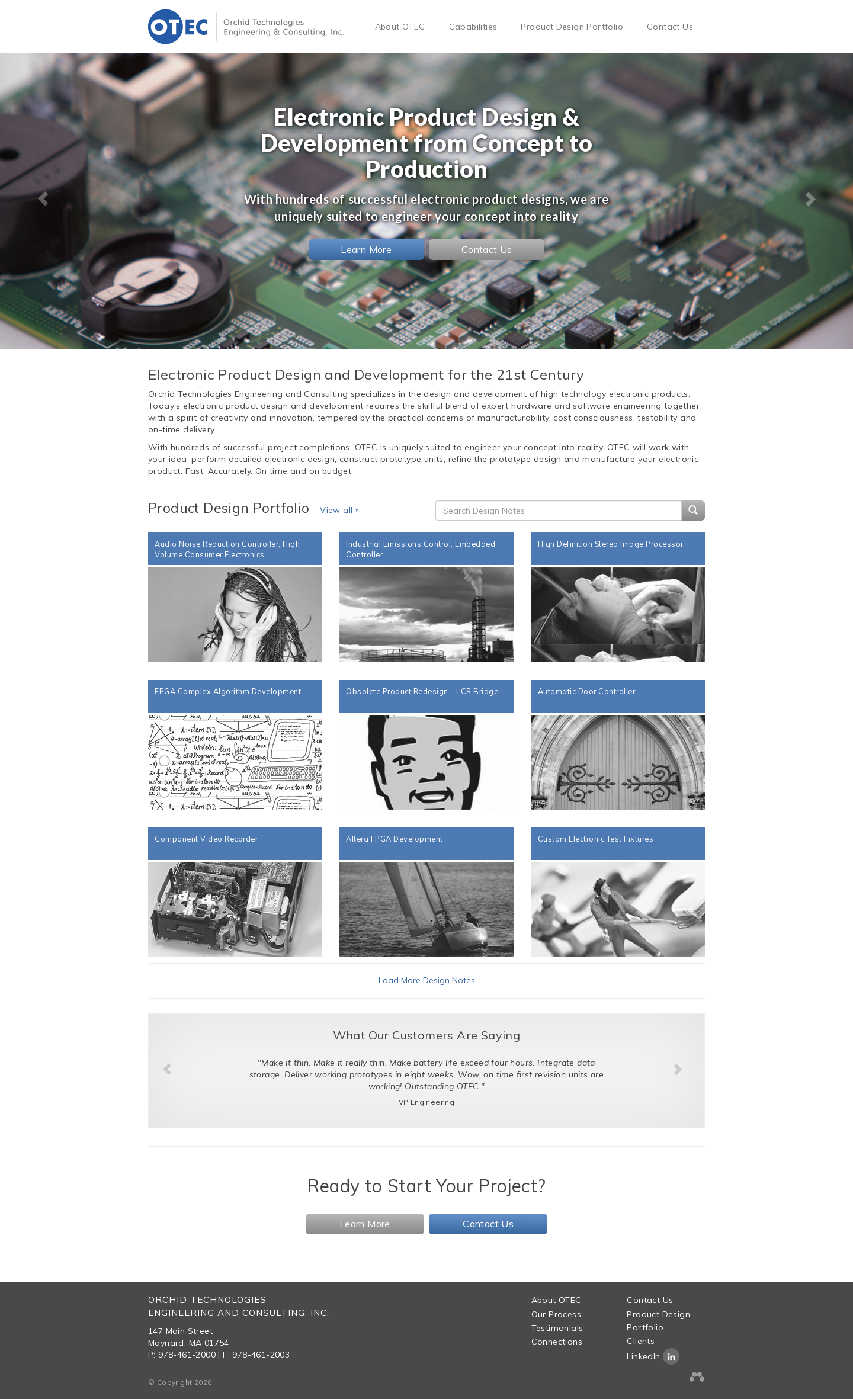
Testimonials (557, 1328)
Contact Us (670, 26)
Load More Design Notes (427, 980)
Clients (641, 1341)
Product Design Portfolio (572, 26)
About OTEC (400, 26)
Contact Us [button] (486, 249)
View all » (339, 510)
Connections (556, 1341)
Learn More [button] (366, 249)
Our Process (556, 1314)
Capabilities (473, 26)
